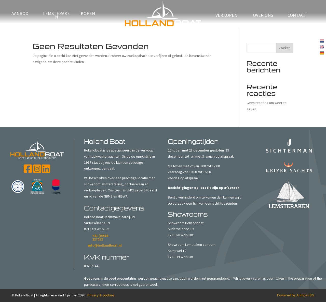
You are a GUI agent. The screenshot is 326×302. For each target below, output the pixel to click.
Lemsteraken (56, 16)
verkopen (226, 15)
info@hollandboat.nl (105, 245)
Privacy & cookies (101, 295)
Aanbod (19, 14)
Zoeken (285, 48)
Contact (297, 15)
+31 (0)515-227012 (101, 237)
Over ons (263, 15)
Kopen (88, 14)
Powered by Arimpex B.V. (296, 295)
